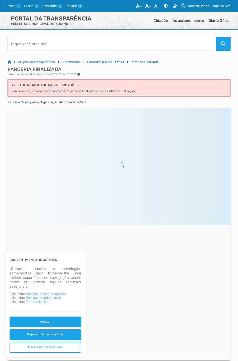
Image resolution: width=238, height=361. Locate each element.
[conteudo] (52, 6)
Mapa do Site (221, 6)
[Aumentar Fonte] (139, 6)
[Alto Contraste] (165, 6)
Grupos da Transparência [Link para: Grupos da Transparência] (36, 62)
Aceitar (45, 322)
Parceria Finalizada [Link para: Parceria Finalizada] (145, 62)
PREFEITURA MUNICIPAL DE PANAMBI (40, 24)
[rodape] (74, 6)
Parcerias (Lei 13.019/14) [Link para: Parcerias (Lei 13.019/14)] (105, 62)
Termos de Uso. (37, 302)
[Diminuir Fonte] (148, 6)
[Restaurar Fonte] (157, 6)
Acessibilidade (198, 6)
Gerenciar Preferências (45, 347)
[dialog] (45, 305)
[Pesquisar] (223, 44)
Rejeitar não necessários (45, 334)
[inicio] (14, 6)
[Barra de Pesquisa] (111, 44)
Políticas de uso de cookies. (46, 294)
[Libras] (174, 6)
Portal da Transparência (51, 18)
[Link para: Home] (9, 62)
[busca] (31, 6)
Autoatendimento (188, 20)
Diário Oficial (219, 20)
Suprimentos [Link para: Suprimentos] (71, 62)
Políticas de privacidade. (44, 298)
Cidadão (160, 20)
